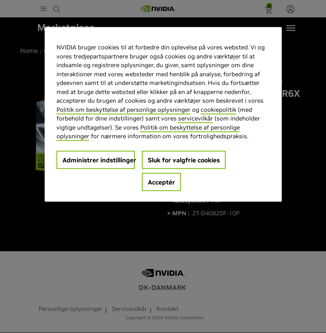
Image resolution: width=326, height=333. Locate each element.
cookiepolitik (218, 109)
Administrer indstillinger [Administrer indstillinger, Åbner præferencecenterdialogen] (98, 160)
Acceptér (161, 182)
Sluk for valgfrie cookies (184, 160)
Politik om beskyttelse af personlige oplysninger (123, 109)
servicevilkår (195, 118)
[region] (163, 114)
